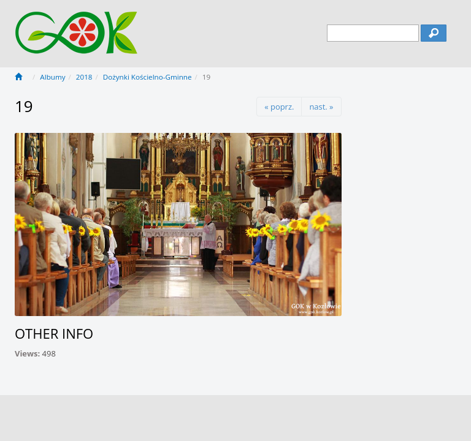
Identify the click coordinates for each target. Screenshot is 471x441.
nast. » (321, 106)
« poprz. (279, 106)
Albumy (52, 76)
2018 (84, 76)
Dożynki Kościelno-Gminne (147, 76)
